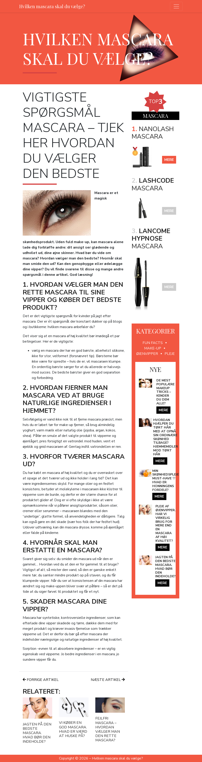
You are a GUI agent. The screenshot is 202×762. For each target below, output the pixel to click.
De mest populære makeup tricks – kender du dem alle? (165, 392)
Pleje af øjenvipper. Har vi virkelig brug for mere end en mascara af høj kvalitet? (165, 523)
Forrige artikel (41, 679)
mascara (153, 184)
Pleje (170, 353)
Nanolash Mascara (153, 133)
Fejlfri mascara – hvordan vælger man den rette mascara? (107, 729)
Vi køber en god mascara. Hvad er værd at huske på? (73, 729)
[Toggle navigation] (176, 6)
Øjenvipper (147, 353)
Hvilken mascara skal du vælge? (52, 6)
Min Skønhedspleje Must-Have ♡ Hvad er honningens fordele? (165, 480)
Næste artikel (108, 679)
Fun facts (153, 342)
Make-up (152, 348)
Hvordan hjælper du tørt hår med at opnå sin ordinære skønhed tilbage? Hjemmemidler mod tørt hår (165, 437)
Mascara (151, 239)
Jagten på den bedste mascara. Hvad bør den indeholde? (37, 733)
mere (169, 159)
